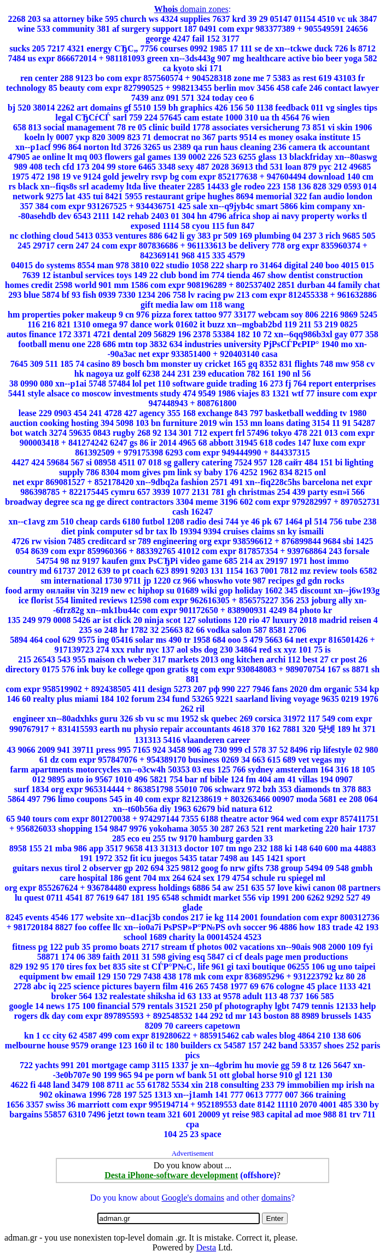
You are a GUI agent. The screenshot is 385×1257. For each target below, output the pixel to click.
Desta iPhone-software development (171, 1175)
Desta (206, 1247)
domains (276, 1197)
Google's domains (192, 1197)
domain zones (191, 9)
